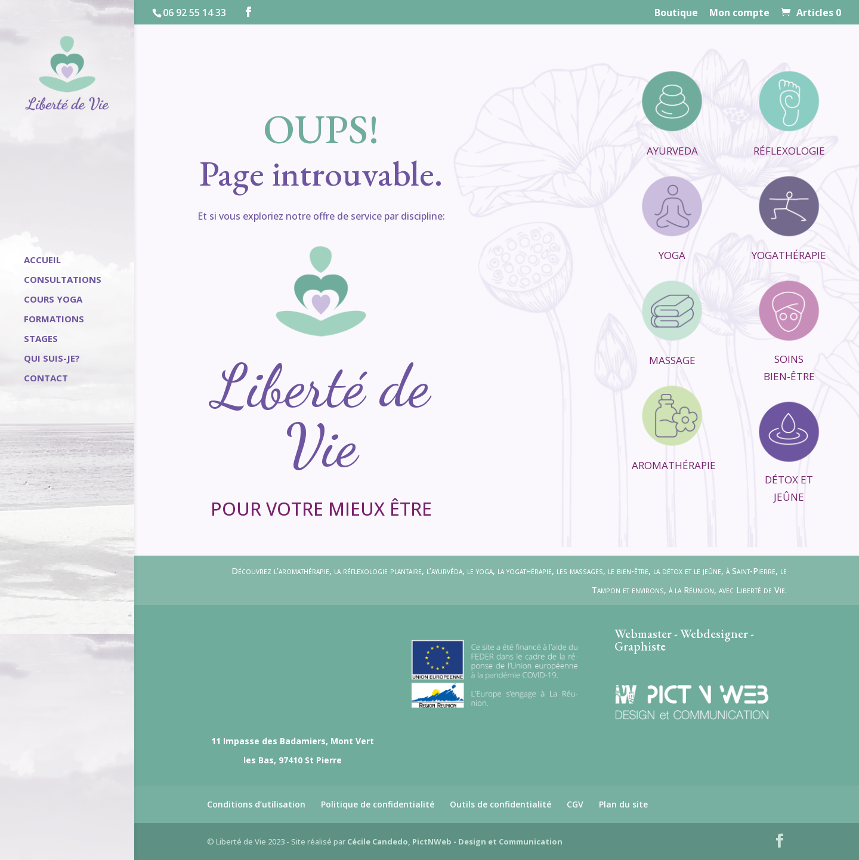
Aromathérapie (674, 465)
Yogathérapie (789, 255)
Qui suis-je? (52, 359)
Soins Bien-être (789, 367)
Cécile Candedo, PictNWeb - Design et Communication (455, 841)
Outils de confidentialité (500, 804)
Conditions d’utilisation (256, 804)
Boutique (676, 13)
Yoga (672, 255)
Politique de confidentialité (377, 804)
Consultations (62, 280)
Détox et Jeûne (789, 488)
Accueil (42, 260)
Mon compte (739, 13)
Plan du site (623, 804)
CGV (575, 804)
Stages (41, 339)
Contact (46, 379)
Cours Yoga (53, 300)
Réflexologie (789, 151)
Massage (672, 360)
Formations (54, 320)
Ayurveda (672, 151)
